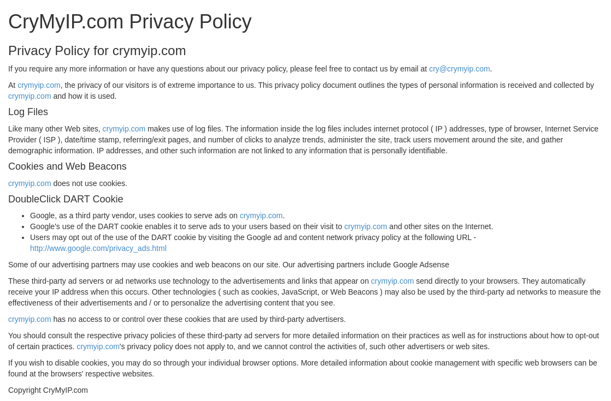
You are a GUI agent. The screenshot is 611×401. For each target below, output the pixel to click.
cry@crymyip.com (459, 68)
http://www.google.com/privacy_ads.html (98, 248)
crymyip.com (39, 85)
